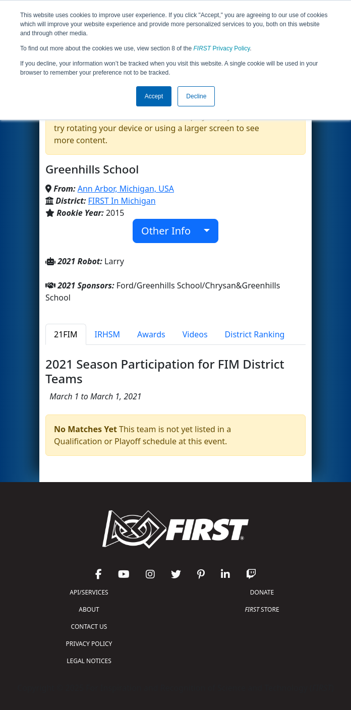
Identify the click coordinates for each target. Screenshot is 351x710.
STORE (262, 609)
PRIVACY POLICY (89, 643)
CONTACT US (89, 626)
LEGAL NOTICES (89, 661)
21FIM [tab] (66, 334)
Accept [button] (154, 96)
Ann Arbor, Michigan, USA (126, 188)
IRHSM (108, 334)
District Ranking (255, 334)
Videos (195, 334)
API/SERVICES (89, 592)
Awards (151, 334)
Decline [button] (196, 96)
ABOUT (89, 609)
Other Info (171, 231)
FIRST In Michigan (122, 200)
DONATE (262, 592)
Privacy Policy (222, 48)
